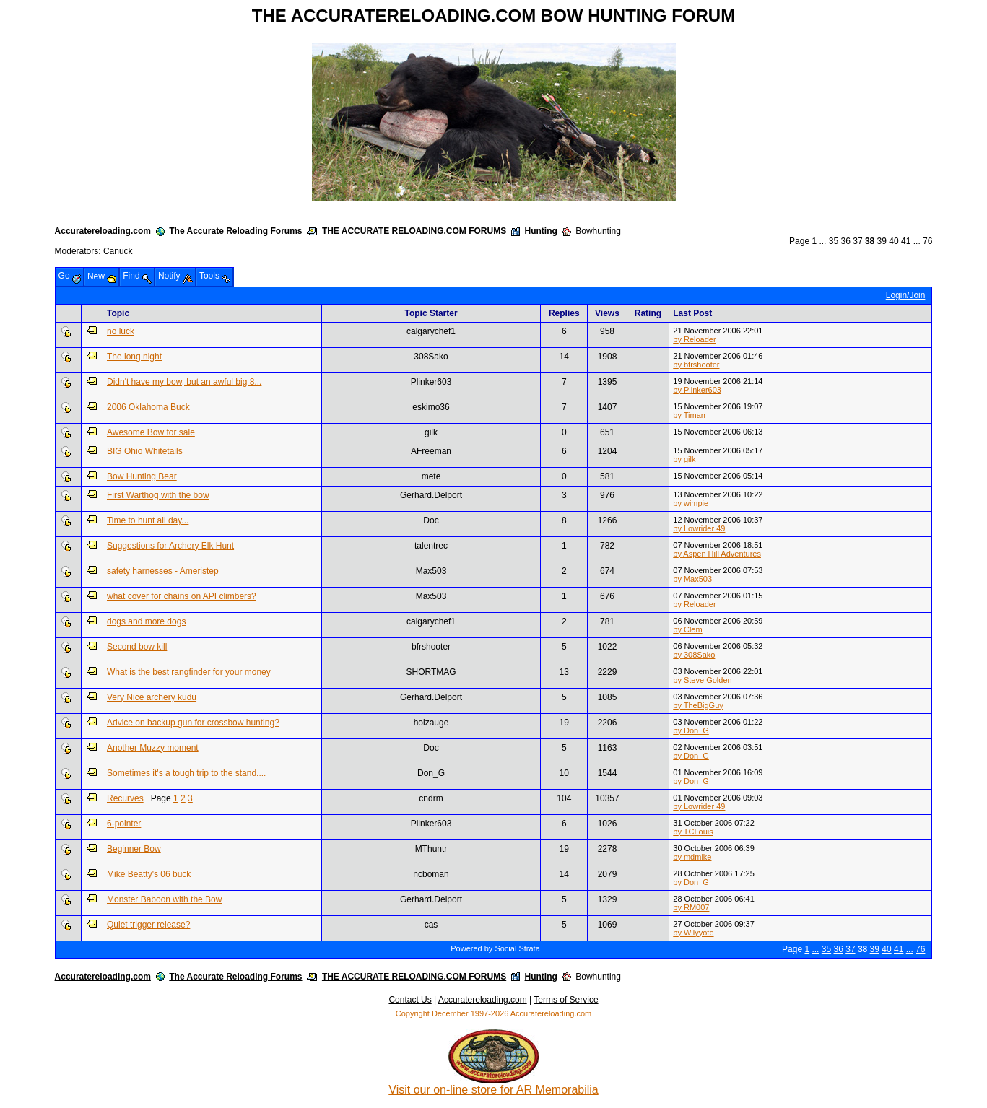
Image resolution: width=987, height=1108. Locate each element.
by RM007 (691, 907)
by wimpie (690, 503)
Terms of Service (566, 1000)
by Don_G (691, 730)
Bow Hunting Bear (142, 476)
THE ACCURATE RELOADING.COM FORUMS (414, 231)
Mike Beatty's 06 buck (149, 874)
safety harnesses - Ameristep (163, 571)
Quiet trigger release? (148, 925)
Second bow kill (137, 647)
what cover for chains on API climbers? (181, 596)
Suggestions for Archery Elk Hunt (170, 546)
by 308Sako (694, 654)
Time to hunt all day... (147, 520)
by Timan (689, 415)
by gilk (684, 459)
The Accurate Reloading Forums (235, 231)
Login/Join (906, 295)
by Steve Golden (702, 680)
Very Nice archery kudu (151, 697)
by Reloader (694, 339)
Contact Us (409, 1000)
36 (846, 241)
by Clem (687, 629)
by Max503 (692, 579)
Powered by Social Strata (495, 948)
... (822, 241)
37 (857, 241)
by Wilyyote (693, 932)
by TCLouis (693, 831)
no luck (120, 331)
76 (927, 241)
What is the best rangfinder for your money (189, 672)
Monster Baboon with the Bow (164, 899)
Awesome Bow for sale (151, 432)
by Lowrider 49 (699, 528)
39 (882, 241)
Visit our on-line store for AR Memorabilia (493, 1084)
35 (833, 241)
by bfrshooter (696, 364)
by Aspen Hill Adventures (717, 553)
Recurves (125, 798)
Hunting (541, 231)
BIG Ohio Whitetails (145, 451)
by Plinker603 (697, 389)
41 (905, 241)
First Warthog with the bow (158, 495)
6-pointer (124, 824)
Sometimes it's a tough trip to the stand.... (186, 773)
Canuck (118, 251)
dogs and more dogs (146, 621)
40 (893, 241)
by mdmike (692, 856)
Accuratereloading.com (103, 231)
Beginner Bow (134, 849)
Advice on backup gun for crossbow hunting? (193, 722)
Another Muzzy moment (153, 748)
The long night (134, 357)
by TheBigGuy (698, 705)
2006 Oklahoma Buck (148, 407)
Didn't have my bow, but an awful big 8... (184, 382)
